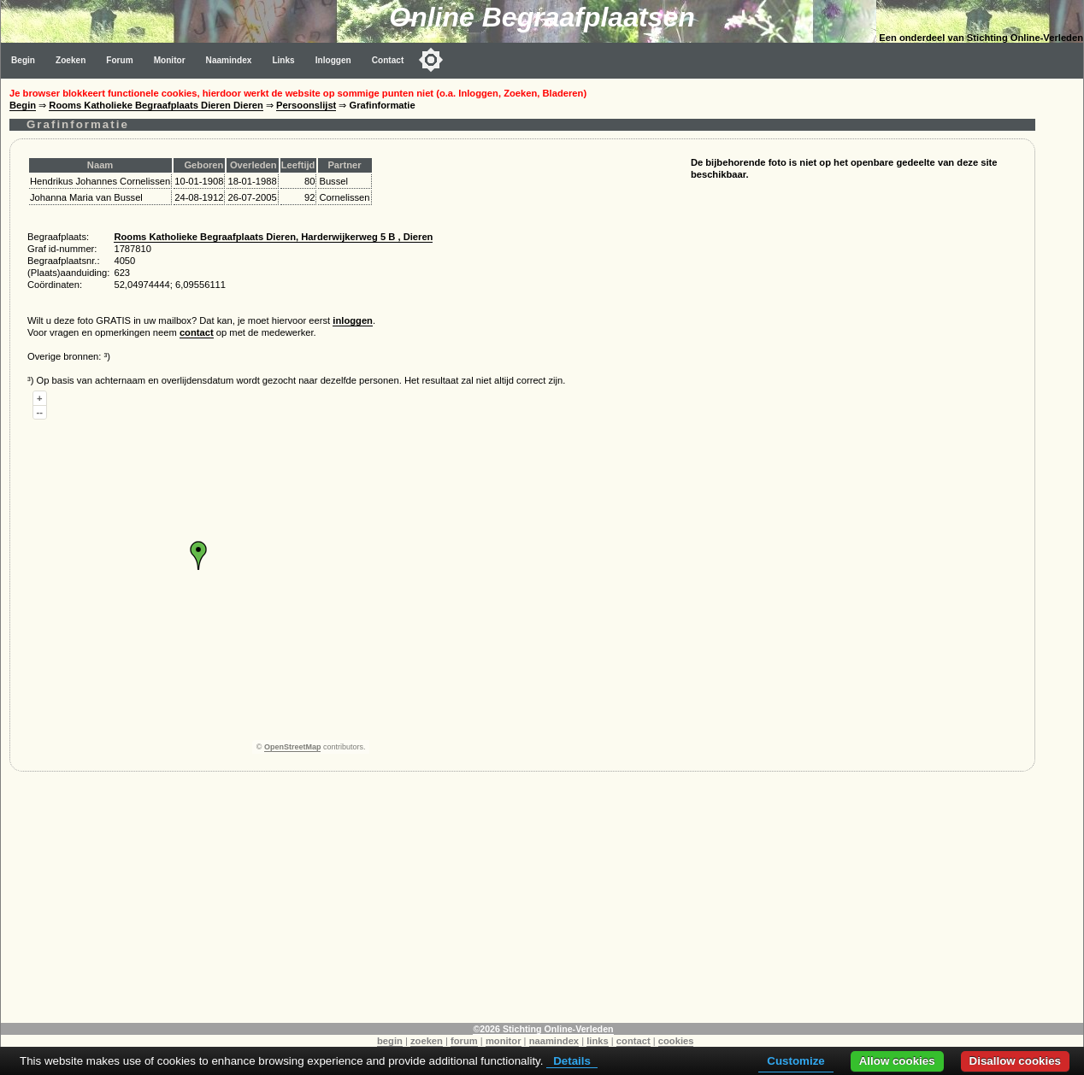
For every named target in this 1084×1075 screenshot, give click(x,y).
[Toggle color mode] (431, 60)
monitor (503, 1041)
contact (197, 332)
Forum (119, 60)
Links (283, 60)
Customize (795, 1060)
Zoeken (70, 60)
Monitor (170, 60)
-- (40, 412)
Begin (23, 60)
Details (572, 1060)
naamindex (554, 1041)
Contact (388, 60)
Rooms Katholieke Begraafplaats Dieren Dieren (156, 105)
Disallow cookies (1015, 1060)
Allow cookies (897, 1060)
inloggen (353, 320)
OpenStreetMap (292, 747)
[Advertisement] (522, 903)
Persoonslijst (306, 105)
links (597, 1041)
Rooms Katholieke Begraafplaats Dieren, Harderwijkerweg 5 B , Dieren (273, 237)
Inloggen (333, 60)
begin (390, 1041)
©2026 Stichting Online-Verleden (543, 1029)
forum (464, 1041)
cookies (676, 1041)
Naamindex (229, 60)
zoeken (426, 1041)
